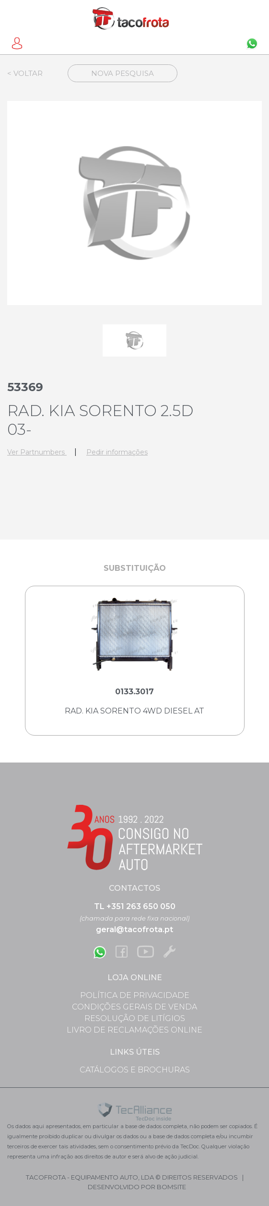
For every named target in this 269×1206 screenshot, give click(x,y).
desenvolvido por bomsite (137, 1187)
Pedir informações (117, 452)
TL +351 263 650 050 (134, 906)
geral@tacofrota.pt (134, 929)
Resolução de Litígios (134, 1018)
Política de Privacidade (134, 995)
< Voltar (25, 73)
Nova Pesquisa (122, 73)
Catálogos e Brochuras (135, 1069)
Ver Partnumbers (37, 452)
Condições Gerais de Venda (134, 1006)
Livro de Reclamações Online (134, 1029)
